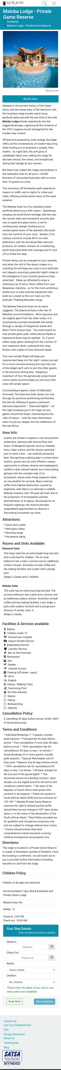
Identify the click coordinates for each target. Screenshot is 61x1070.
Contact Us (10, 1021)
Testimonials (11, 1042)
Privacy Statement (14, 1034)
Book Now (30, 99)
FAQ (6, 1029)
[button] (7, 63)
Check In (11, 941)
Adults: (11, 963)
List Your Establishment (17, 1025)
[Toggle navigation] (54, 3)
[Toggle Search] (45, 3)
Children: (12, 975)
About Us (9, 1038)
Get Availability (44, 1001)
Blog (6, 1047)
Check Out (12, 952)
